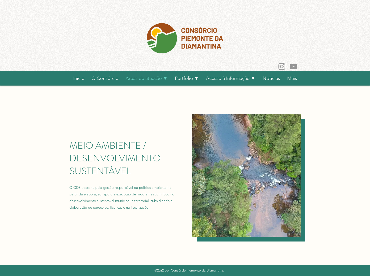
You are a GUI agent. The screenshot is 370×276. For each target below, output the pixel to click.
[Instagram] (281, 66)
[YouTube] (293, 66)
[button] (230, 78)
